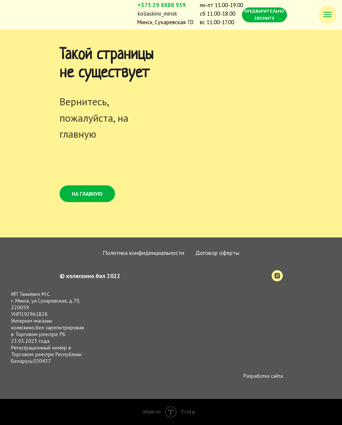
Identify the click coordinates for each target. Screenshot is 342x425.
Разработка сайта (263, 376)
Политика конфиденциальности (143, 252)
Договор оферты (217, 252)
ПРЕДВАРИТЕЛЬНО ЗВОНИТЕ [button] (264, 14)
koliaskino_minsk (157, 13)
